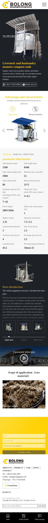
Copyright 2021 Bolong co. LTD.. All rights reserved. (19, 500)
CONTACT (7, 471)
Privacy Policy (15, 498)
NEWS (36, 468)
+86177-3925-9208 (11, 84)
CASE (28, 468)
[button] (3, 130)
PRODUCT (18, 468)
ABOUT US (7, 468)
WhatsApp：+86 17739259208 (14, 480)
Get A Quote (6, 498)
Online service (29, 84)
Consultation (11, 485)
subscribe (41, 506)
